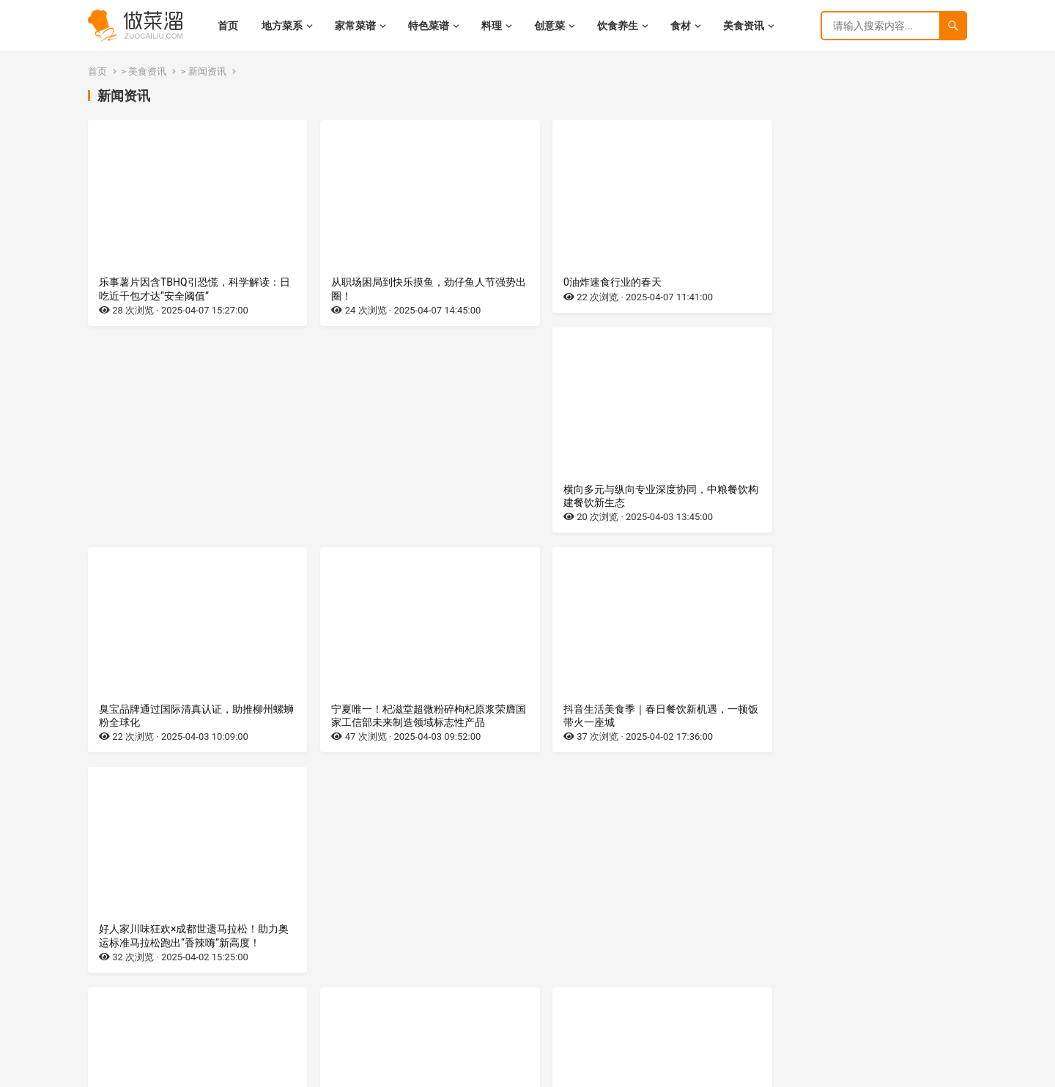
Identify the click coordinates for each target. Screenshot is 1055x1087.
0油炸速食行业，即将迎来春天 (168, 722)
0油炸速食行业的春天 (594, 282)
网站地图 (250, 1072)
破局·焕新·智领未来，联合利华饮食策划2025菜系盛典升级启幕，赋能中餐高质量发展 (862, 956)
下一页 (574, 1019)
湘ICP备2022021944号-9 (178, 1072)
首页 (97, 71)
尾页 (605, 1019)
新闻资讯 (207, 71)
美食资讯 (147, 71)
